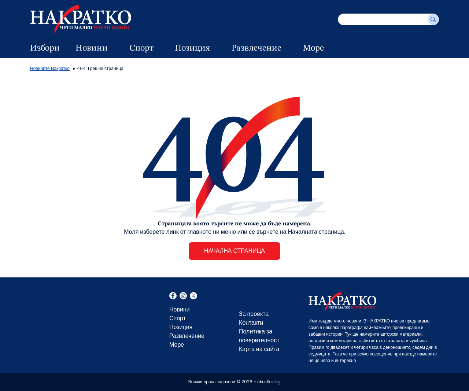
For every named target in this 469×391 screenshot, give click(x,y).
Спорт (141, 48)
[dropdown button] (117, 48)
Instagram (183, 296)
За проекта (254, 314)
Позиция (192, 48)
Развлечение (256, 48)
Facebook (173, 296)
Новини (91, 48)
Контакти (251, 322)
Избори (45, 48)
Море (313, 48)
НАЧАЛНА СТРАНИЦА (234, 251)
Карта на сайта (259, 349)
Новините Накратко (50, 68)
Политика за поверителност (259, 335)
